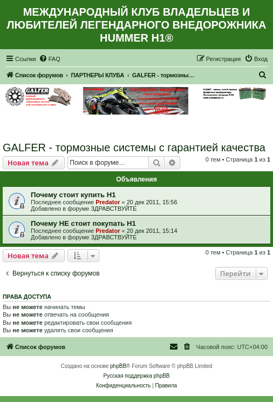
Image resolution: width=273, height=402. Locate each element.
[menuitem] (49, 58)
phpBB (118, 366)
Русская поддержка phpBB (136, 376)
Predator (107, 202)
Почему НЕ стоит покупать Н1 (83, 223)
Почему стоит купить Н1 (73, 195)
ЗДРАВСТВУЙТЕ (113, 208)
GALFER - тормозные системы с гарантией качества (134, 147)
